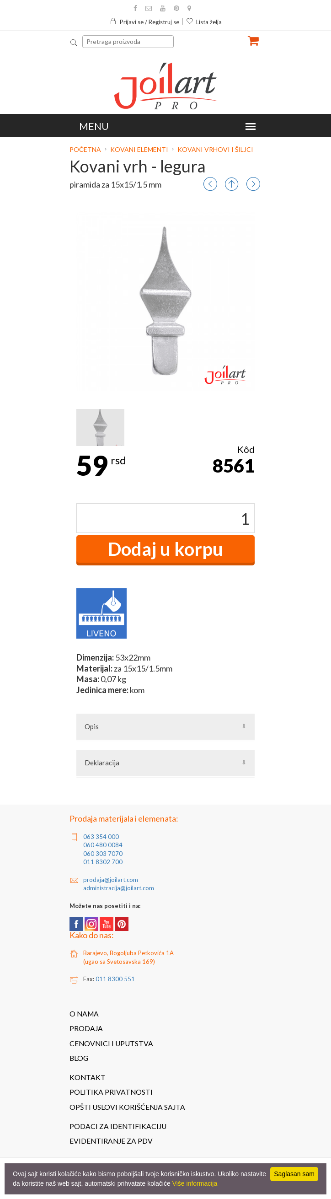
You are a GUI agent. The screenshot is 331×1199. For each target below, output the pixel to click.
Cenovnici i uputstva (111, 1043)
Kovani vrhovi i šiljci (215, 149)
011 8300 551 (115, 979)
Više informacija (195, 1183)
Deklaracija (102, 762)
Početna (85, 149)
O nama (84, 1014)
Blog (78, 1058)
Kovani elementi (139, 149)
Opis (92, 726)
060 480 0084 (103, 845)
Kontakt (87, 1077)
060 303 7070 (103, 853)
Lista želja (204, 22)
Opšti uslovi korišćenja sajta (127, 1107)
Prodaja (86, 1028)
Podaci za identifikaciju (117, 1126)
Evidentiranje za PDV (111, 1141)
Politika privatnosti (111, 1092)
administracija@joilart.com (118, 888)
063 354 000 (101, 836)
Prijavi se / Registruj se (144, 22)
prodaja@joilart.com (110, 879)
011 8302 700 (103, 862)
